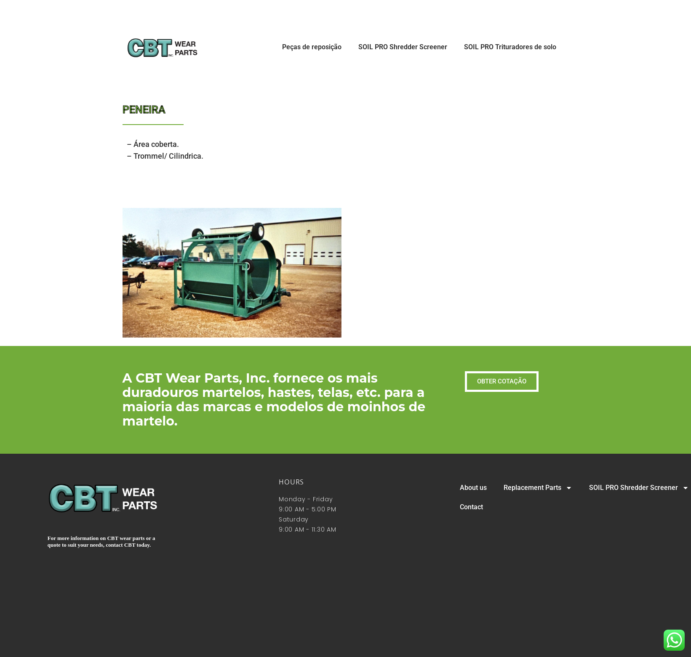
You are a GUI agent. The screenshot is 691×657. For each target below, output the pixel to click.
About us (473, 488)
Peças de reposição (311, 47)
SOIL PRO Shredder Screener (402, 47)
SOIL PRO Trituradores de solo (510, 47)
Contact (471, 507)
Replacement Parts (538, 487)
